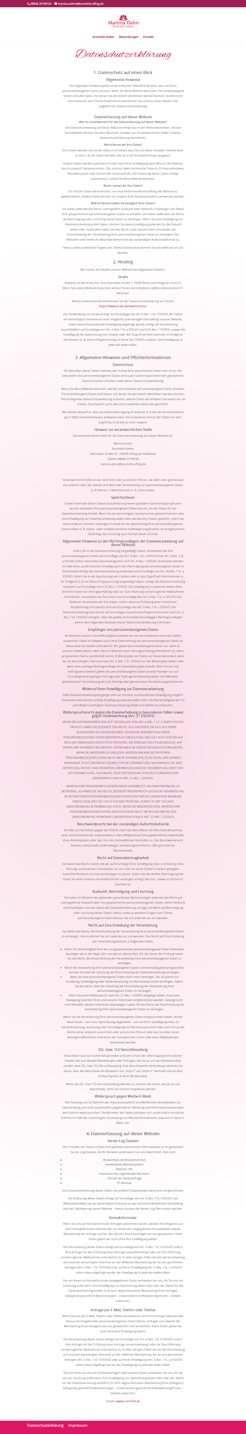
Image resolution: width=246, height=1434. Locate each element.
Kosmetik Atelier (103, 37)
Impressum (77, 1425)
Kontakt (148, 37)
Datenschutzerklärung (45, 1425)
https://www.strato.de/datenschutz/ (123, 306)
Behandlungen (128, 37)
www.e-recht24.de (128, 1401)
